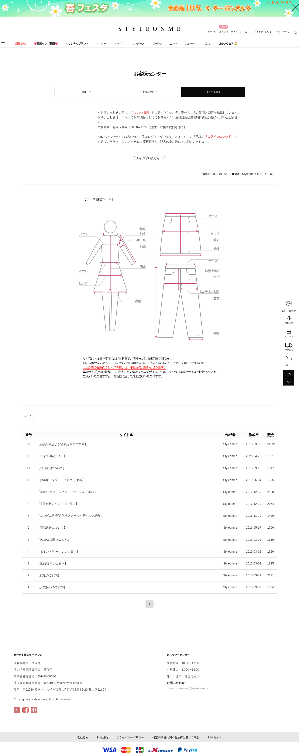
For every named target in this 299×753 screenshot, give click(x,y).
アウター (101, 43)
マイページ (236, 32)
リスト (27, 415)
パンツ (207, 43)
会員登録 (223, 32)
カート (248, 32)
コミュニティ (282, 32)
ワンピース (138, 43)
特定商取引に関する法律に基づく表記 (175, 737)
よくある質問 (213, 91)
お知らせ (289, 323)
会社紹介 (82, 737)
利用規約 (102, 737)
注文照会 (289, 350)
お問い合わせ (150, 91)
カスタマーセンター (263, 32)
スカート (190, 43)
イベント (289, 336)
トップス (119, 43)
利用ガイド (215, 737)
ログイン (211, 32)
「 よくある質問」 (140, 112)
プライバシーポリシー (130, 737)
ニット (174, 43)
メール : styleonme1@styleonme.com (188, 688)
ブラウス (157, 43)
